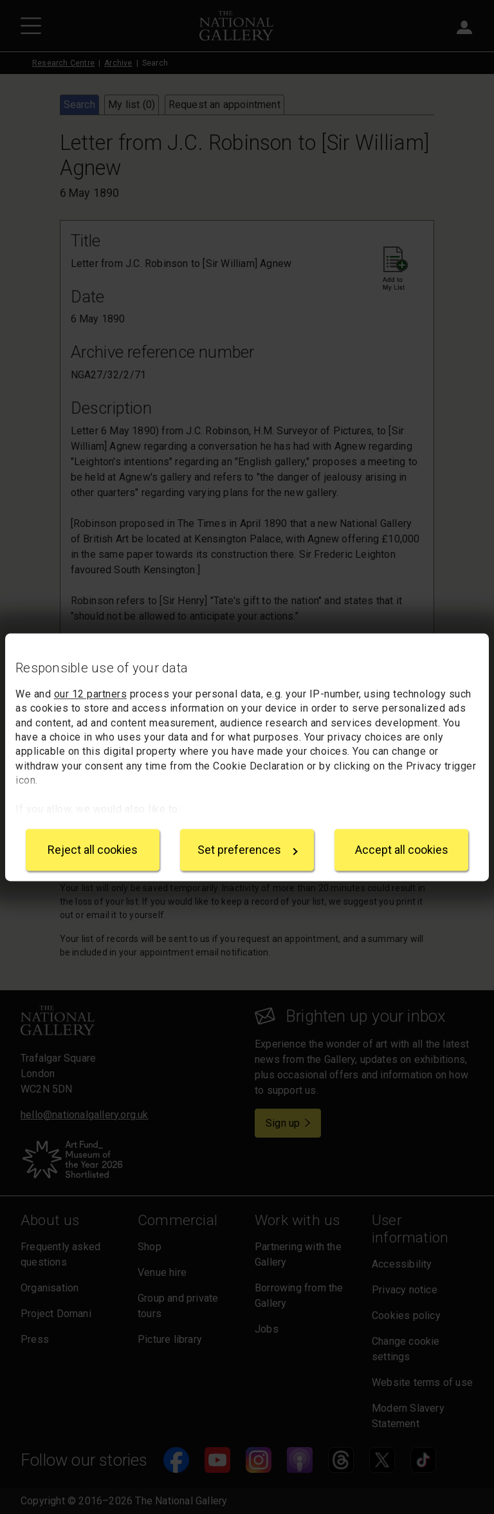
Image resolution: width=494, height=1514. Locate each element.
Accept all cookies (401, 849)
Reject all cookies (93, 849)
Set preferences (247, 849)
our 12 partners (90, 694)
